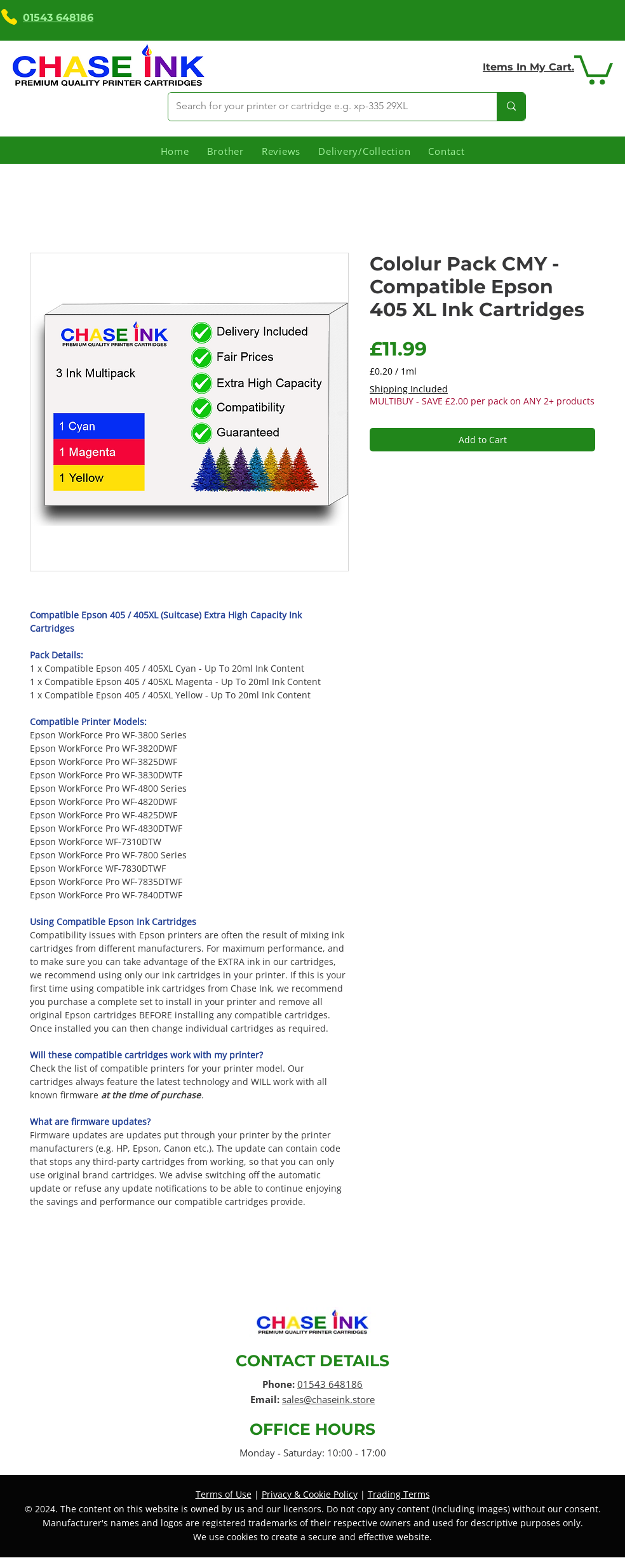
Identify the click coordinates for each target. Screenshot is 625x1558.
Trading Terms (399, 1494)
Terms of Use (224, 1494)
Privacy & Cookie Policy (310, 1494)
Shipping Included (409, 389)
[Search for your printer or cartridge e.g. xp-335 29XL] (323, 107)
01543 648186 (330, 1384)
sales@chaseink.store (328, 1399)
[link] (593, 68)
